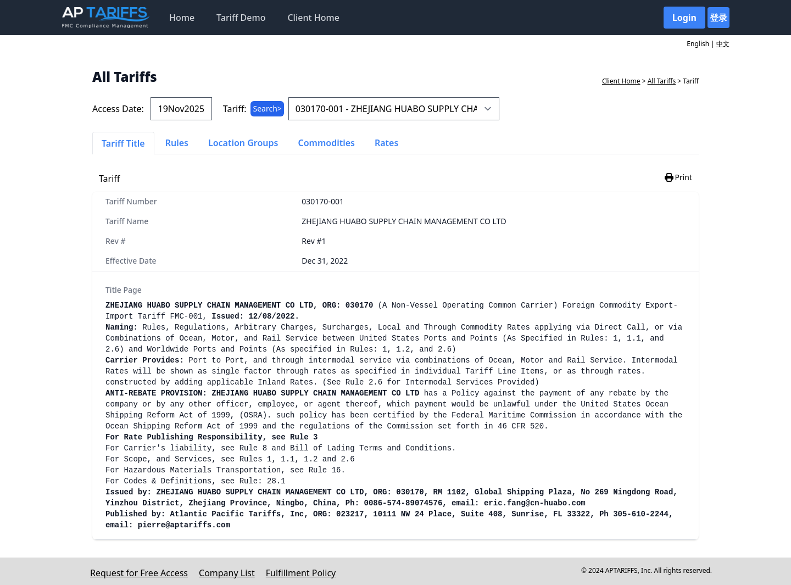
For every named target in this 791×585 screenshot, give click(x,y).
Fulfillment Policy (301, 573)
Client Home (313, 18)
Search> (267, 108)
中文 (722, 43)
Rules (176, 143)
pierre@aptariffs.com (184, 525)
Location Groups (243, 143)
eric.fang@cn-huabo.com (535, 503)
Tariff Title (123, 143)
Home (181, 18)
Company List (227, 573)
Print (678, 177)
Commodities (326, 143)
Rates (386, 143)
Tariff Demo (240, 18)
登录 (718, 18)
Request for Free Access (139, 573)
